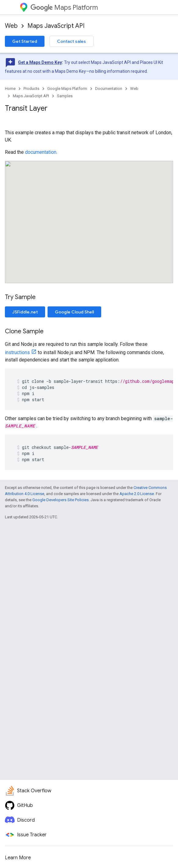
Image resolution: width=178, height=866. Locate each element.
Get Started (24, 41)
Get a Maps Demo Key (40, 62)
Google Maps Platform (67, 88)
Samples (65, 96)
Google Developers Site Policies (60, 500)
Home (10, 88)
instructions (17, 352)
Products (31, 88)
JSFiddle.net (25, 312)
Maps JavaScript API (55, 26)
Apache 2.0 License (136, 493)
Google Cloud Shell (74, 312)
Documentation (108, 88)
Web (11, 26)
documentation (40, 152)
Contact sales (71, 41)
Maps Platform (64, 7)
